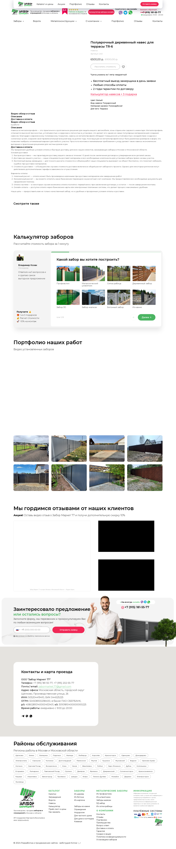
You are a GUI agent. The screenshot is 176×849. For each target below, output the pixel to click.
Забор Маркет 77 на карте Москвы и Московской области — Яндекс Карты (52, 589)
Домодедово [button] (147, 756)
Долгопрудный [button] (67, 761)
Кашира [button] (39, 779)
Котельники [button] (21, 773)
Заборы (17, 21)
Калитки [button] (52, 797)
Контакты (157, 21)
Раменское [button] (84, 761)
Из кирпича (79, 803)
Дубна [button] (154, 767)
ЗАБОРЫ (79, 793)
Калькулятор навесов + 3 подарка (114, 94)
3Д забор (100, 806)
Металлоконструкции (63, 21)
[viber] (27, 716)
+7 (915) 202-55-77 (64, 683)
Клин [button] (86, 767)
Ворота (37, 21)
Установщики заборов (106, 842)
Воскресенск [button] (72, 767)
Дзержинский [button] (129, 773)
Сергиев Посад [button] (54, 767)
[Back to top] (3, 3)
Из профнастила (104, 797)
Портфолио (118, 21)
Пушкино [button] (111, 761)
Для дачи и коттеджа (84, 821)
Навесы (52, 806)
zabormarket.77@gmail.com (54, 686)
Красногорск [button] (115, 756)
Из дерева (79, 797)
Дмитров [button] (100, 773)
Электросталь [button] (21, 761)
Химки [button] (32, 756)
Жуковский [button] (125, 761)
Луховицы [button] (38, 785)
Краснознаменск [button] (23, 779)
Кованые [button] (78, 824)
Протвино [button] (84, 779)
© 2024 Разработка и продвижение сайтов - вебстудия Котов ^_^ (47, 846)
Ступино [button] (86, 773)
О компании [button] (93, 21)
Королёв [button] (100, 756)
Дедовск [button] (154, 779)
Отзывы (138, 21)
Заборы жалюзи (103, 803)
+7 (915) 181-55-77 (137, 607)
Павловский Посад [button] (69, 773)
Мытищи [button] (73, 756)
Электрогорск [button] (22, 785)
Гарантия (100, 834)
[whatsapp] (31, 716)
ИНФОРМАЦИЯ (142, 793)
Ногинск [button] (38, 767)
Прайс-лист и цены (57, 812)
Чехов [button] (96, 767)
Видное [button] (139, 761)
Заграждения (55, 800)
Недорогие (79, 815)
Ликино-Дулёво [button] (124, 779)
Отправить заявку (68, 630)
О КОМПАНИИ (104, 813)
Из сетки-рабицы (104, 809)
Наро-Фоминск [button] (139, 767)
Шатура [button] (98, 779)
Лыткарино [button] (51, 773)
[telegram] (23, 716)
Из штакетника (103, 800)
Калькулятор (54, 809)
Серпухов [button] (37, 761)
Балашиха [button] (45, 756)
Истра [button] (109, 779)
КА (50, 793)
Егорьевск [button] (36, 773)
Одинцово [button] (132, 756)
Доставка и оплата (105, 831)
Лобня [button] (124, 767)
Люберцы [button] (86, 756)
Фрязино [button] (113, 773)
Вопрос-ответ (102, 828)
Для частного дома (83, 818)
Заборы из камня (82, 809)
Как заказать (54, 815)
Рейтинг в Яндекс (76, 12)
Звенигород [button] (69, 779)
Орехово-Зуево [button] (22, 767)
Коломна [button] (51, 761)
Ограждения (80, 812)
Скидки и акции (103, 837)
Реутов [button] (98, 761)
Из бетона (79, 800)
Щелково (20, 756)
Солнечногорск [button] (147, 773)
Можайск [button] (141, 779)
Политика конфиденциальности (111, 839)
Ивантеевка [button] (110, 767)
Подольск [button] (59, 756)
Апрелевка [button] (53, 779)
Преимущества (103, 825)
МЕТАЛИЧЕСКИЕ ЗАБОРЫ (112, 793)
